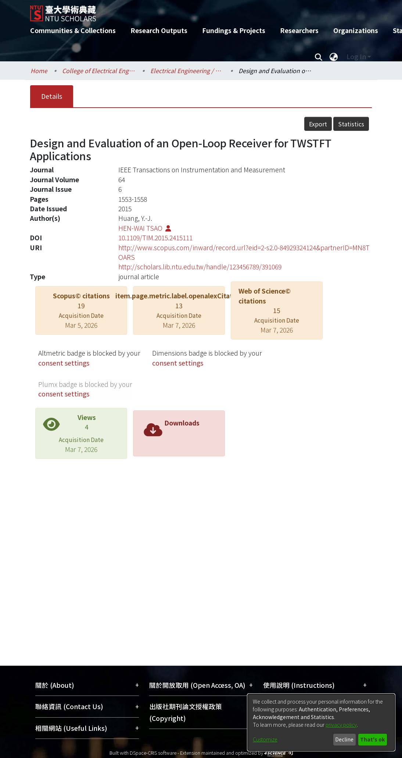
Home (38, 70)
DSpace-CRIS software (153, 752)
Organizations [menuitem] (355, 30)
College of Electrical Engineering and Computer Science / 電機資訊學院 (99, 70)
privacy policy (341, 724)
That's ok (372, 739)
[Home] (194, 10)
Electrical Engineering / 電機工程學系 (187, 70)
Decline (344, 739)
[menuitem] (334, 56)
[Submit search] (318, 56)
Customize (265, 739)
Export (318, 123)
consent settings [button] (63, 362)
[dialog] (321, 722)
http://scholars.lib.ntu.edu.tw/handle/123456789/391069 (199, 266)
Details (51, 96)
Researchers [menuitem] (299, 30)
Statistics (351, 123)
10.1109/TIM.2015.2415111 (155, 237)
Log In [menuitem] (356, 56)
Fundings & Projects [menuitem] (233, 30)
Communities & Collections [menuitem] (73, 30)
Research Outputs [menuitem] (158, 30)
